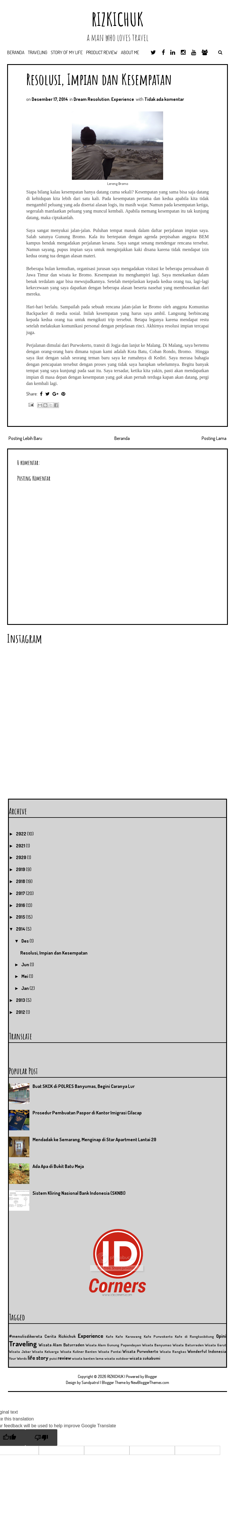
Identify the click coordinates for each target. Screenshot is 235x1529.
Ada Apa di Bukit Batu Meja (58, 1166)
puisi (53, 1358)
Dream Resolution (92, 99)
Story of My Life (67, 52)
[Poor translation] (41, 1437)
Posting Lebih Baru (25, 438)
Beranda (16, 52)
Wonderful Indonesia (206, 1351)
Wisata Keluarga (45, 1351)
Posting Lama (214, 438)
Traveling (37, 52)
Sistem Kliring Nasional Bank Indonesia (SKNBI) (79, 1193)
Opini (221, 1336)
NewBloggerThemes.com (150, 1382)
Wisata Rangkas (173, 1351)
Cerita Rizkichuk (60, 1336)
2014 (21, 929)
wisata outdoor (116, 1358)
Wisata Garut (215, 1345)
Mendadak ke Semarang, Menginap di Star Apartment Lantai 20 (94, 1139)
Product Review (102, 52)
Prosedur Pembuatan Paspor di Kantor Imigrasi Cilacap (87, 1113)
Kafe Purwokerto (158, 1336)
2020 (21, 857)
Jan (25, 988)
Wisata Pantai (109, 1351)
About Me (130, 52)
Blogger (151, 1376)
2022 (21, 834)
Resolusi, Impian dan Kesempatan (99, 79)
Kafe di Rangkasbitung (194, 1336)
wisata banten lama (88, 1358)
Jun (25, 964)
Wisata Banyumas (156, 1345)
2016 (21, 905)
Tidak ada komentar (164, 99)
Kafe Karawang (128, 1336)
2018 (21, 881)
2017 (21, 893)
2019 (21, 869)
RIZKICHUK (117, 19)
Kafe (109, 1336)
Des (25, 941)
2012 (21, 1012)
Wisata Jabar (20, 1351)
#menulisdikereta (25, 1336)
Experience (122, 99)
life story (38, 1357)
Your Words (18, 1358)
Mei (25, 976)
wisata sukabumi (144, 1358)
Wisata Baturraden (188, 1345)
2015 (21, 917)
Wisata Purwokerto (140, 1351)
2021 (21, 846)
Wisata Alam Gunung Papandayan (113, 1345)
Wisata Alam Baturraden (61, 1344)
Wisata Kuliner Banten (78, 1351)
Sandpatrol (90, 1382)
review (64, 1358)
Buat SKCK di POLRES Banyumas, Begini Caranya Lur (84, 1086)
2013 (21, 1000)
